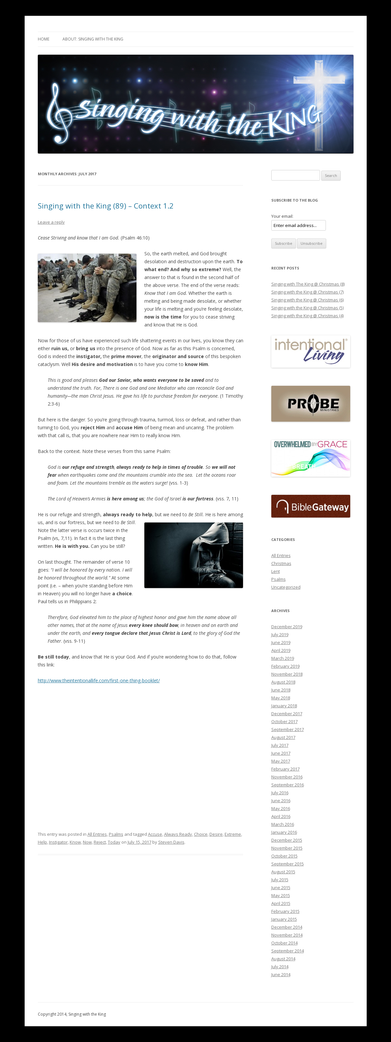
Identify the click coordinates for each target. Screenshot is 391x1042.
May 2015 (280, 895)
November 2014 (287, 935)
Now (87, 842)
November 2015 (287, 848)
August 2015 (283, 872)
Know (75, 842)
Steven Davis (171, 842)
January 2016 (284, 832)
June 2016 (280, 800)
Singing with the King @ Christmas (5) (307, 308)
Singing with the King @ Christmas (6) (307, 300)
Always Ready (178, 834)
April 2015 (280, 903)
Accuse (155, 834)
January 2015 (284, 919)
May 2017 (280, 761)
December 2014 (286, 927)
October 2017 (284, 721)
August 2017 (283, 737)
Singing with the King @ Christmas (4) (307, 316)
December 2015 (286, 840)
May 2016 (280, 808)
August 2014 (283, 959)
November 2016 (287, 777)
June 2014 (280, 974)
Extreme (233, 834)
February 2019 (285, 666)
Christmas (281, 563)
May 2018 (280, 698)
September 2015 (287, 864)
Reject (100, 842)
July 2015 (279, 880)
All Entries (97, 834)
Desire (216, 834)
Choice (201, 834)
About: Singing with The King (92, 39)
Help (42, 842)
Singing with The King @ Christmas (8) (308, 284)
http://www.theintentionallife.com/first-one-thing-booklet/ (99, 680)
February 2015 (285, 911)
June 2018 (280, 690)
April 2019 (280, 650)
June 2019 (280, 642)
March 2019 (282, 658)
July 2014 (279, 967)
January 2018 (284, 706)
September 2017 (287, 729)
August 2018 (283, 682)
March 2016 (282, 824)
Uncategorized (286, 587)
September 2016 (287, 785)
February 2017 (285, 769)
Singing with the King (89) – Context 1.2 (106, 206)
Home (43, 39)
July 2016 (279, 793)
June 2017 (280, 753)
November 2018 (287, 674)
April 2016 (280, 816)
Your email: (282, 216)
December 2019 (286, 627)
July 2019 (279, 634)
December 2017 (286, 714)
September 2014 (287, 951)
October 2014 (284, 943)
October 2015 (284, 856)
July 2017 (279, 745)
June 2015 (280, 887)
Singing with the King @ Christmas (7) (307, 292)
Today (114, 842)
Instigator (58, 842)
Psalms (116, 834)
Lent (275, 571)
